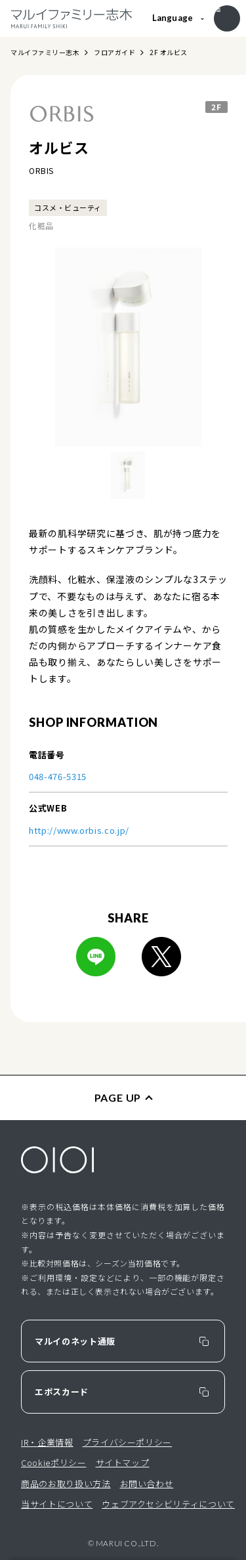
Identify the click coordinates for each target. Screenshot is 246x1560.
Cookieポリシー (54, 1462)
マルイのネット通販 (75, 1341)
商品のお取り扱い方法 (66, 1483)
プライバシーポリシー (128, 1442)
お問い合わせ (147, 1483)
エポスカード (62, 1391)
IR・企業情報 (47, 1442)
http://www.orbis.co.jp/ (79, 830)
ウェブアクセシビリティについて (168, 1504)
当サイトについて (56, 1504)
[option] (128, 347)
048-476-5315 (58, 776)
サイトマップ (123, 1462)
